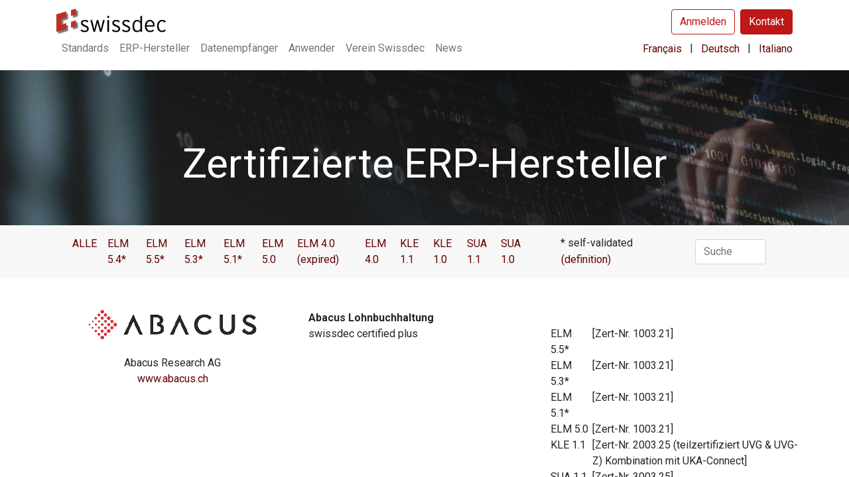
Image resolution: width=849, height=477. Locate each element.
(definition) (586, 259)
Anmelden (703, 21)
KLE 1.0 (442, 251)
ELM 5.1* (234, 251)
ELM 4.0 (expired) (318, 251)
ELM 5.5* (156, 251)
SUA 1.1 (477, 251)
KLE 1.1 (409, 251)
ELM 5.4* (118, 251)
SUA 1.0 (511, 251)
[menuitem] (85, 48)
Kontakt (766, 21)
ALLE (84, 243)
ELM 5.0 (272, 251)
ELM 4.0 (375, 251)
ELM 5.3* (195, 251)
